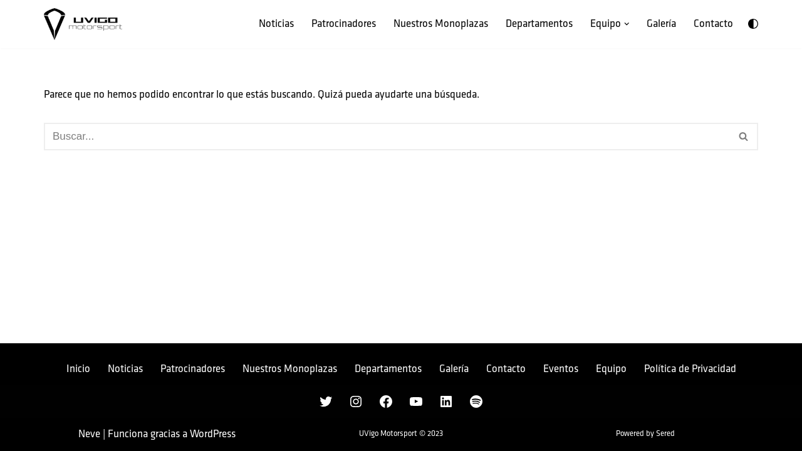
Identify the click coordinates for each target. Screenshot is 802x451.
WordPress (213, 434)
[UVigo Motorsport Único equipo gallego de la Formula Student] (83, 24)
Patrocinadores (343, 24)
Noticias (276, 24)
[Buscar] (387, 136)
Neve (89, 434)
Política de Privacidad (690, 369)
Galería (661, 24)
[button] (627, 24)
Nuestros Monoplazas (440, 24)
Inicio (78, 369)
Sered (665, 433)
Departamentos (539, 24)
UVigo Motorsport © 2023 (401, 433)
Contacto (713, 24)
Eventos (560, 369)
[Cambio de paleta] (753, 24)
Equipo (611, 369)
